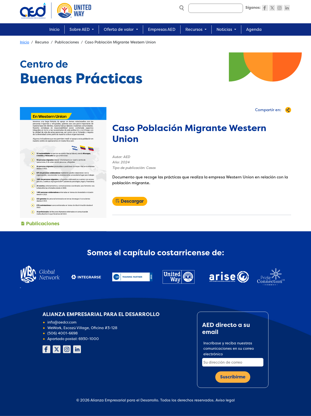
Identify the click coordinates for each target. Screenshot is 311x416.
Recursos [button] (193, 29)
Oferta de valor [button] (119, 29)
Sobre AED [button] (79, 29)
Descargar (132, 201)
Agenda (254, 29)
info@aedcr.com (62, 322)
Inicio (54, 29)
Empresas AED (161, 29)
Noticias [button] (224, 29)
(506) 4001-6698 (62, 333)
